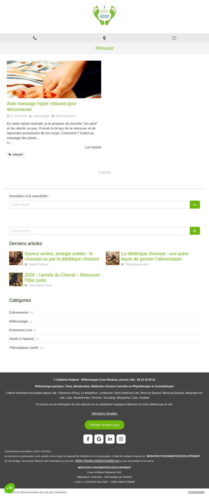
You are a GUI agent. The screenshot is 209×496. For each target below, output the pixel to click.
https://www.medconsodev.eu (97, 460)
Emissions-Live (20, 330)
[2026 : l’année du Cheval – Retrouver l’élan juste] (16, 279)
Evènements (18, 312)
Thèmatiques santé (23, 347)
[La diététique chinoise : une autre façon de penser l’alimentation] (112, 258)
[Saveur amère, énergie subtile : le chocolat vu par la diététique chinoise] (16, 258)
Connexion (196, 492)
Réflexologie (18, 321)
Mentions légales (104, 413)
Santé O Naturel (21, 339)
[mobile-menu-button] (174, 37)
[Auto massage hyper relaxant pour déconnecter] (54, 79)
